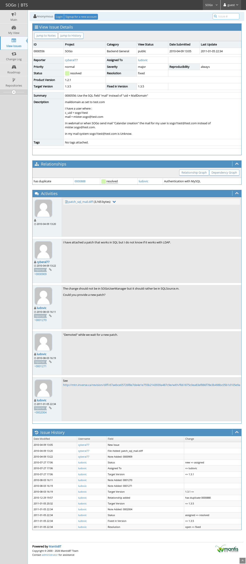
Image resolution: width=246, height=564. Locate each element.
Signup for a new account (81, 17)
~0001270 (40, 320)
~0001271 (40, 366)
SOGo (212, 5)
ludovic (143, 60)
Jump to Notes (46, 35)
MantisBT (55, 546)
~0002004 (40, 412)
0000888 (80, 181)
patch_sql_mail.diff (80, 202)
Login (59, 17)
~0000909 (40, 274)
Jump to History (70, 35)
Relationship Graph (194, 172)
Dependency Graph (224, 172)
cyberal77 (71, 60)
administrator (50, 554)
